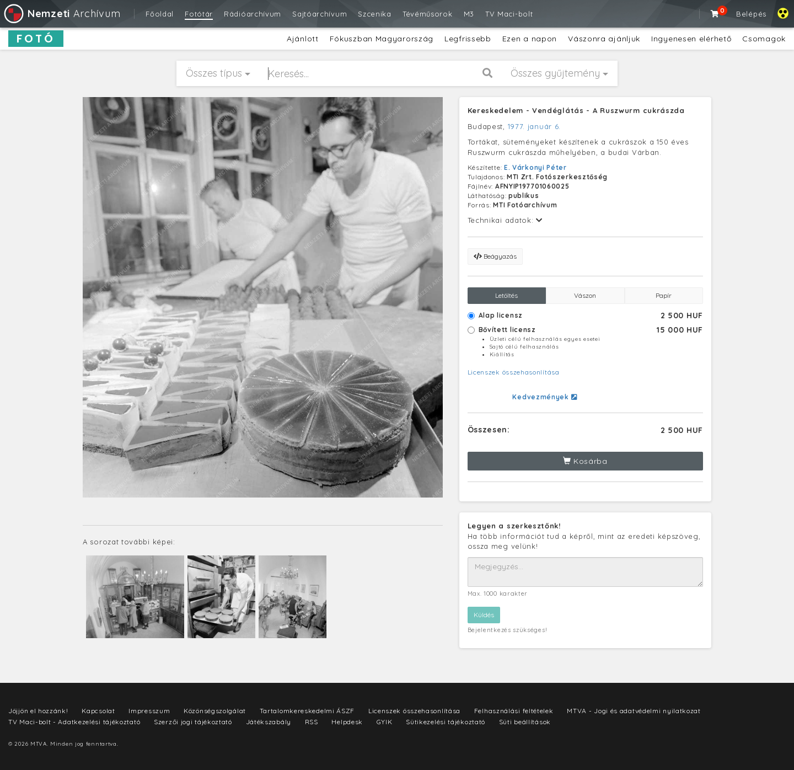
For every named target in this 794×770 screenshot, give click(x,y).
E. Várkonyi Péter (535, 167)
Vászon (585, 295)
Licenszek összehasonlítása (514, 372)
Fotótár (199, 13)
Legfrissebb (467, 39)
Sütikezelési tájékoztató (445, 722)
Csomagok (764, 39)
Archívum (61, 13)
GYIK (385, 722)
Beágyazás (495, 256)
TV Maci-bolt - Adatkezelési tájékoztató (74, 722)
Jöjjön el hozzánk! (38, 711)
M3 (469, 13)
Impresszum (149, 711)
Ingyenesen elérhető (691, 39)
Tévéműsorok (428, 13)
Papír (664, 295)
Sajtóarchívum (319, 13)
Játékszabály (268, 722)
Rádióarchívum (252, 13)
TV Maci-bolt (509, 13)
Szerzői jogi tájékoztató (193, 722)
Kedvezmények (544, 397)
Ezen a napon (529, 39)
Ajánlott (303, 39)
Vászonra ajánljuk (604, 39)
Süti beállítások (525, 722)
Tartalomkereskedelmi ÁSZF (307, 711)
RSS (311, 722)
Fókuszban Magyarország (381, 39)
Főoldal (160, 13)
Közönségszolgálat (215, 711)
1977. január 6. (534, 126)
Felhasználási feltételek (514, 711)
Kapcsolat (98, 711)
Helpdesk (347, 722)
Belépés (751, 13)
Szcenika (374, 13)
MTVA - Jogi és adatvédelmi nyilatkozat (634, 711)
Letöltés (506, 295)
